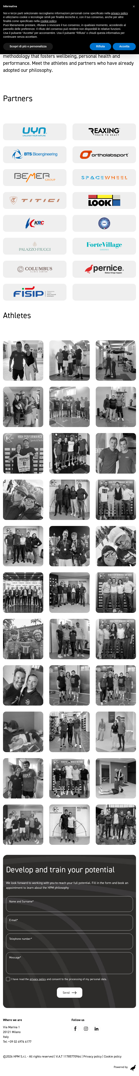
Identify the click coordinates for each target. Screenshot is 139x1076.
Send (66, 993)
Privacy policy (92, 1056)
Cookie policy (112, 1056)
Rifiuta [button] (100, 46)
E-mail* (69, 922)
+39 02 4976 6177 (19, 1041)
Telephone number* (69, 941)
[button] (134, 6)
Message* (69, 963)
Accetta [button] (124, 46)
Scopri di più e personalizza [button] (28, 46)
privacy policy (38, 979)
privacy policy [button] (119, 13)
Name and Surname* (69, 904)
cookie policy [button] (48, 21)
